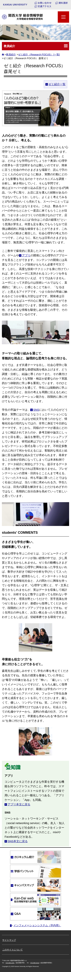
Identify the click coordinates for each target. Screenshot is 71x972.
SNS (36, 409)
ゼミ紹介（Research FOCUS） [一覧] (39, 54)
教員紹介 (11, 54)
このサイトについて (12, 949)
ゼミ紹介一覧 (57, 84)
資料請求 (63, 3)
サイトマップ (9, 940)
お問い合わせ (44, 3)
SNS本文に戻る (18, 841)
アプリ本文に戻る (19, 804)
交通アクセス (44, 6)
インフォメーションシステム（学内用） (37, 925)
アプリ (26, 255)
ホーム (3, 56)
